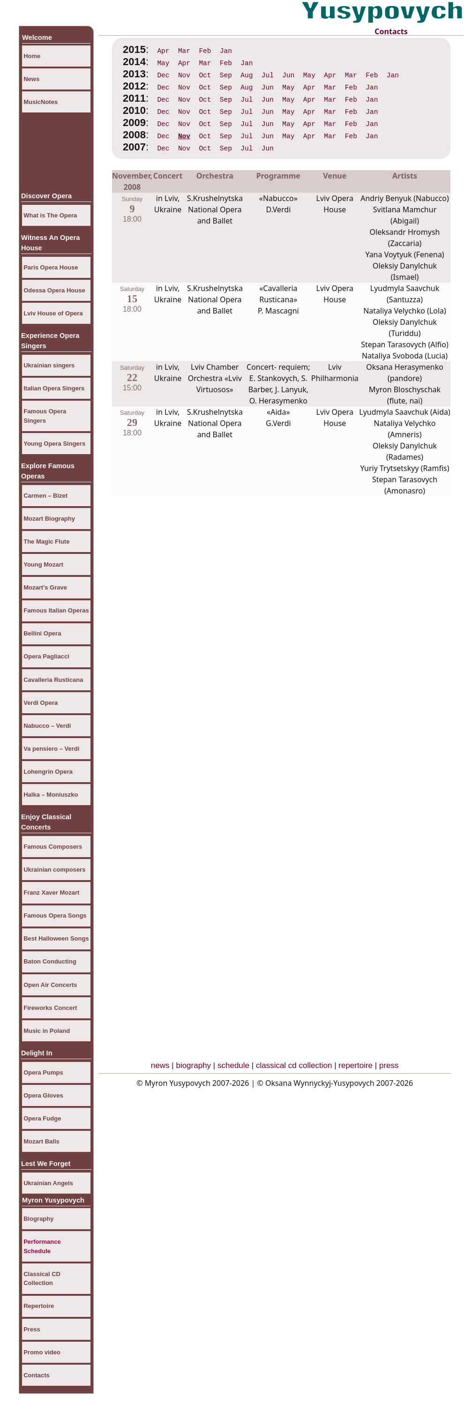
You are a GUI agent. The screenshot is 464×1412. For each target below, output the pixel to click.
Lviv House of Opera (52, 313)
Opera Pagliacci (46, 656)
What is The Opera (50, 215)
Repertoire (38, 1305)
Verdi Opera (40, 702)
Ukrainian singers (49, 365)
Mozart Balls (41, 1141)
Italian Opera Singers (53, 388)
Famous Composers (52, 846)
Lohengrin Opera (48, 771)
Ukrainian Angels (48, 1183)
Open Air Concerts (50, 984)
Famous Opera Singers (44, 416)
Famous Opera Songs (54, 915)
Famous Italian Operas (56, 610)
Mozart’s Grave (45, 587)
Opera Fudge (42, 1118)
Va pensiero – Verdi (51, 748)
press (389, 1065)
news (160, 1065)
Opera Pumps (43, 1072)
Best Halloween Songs (56, 938)
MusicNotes (40, 101)
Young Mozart (43, 564)
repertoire (355, 1065)
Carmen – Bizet (45, 495)
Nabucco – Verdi (47, 725)
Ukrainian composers (54, 869)
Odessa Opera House (54, 290)
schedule (233, 1065)
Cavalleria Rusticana (53, 679)
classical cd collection (294, 1065)
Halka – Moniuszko (50, 794)
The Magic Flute (46, 541)
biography (193, 1065)
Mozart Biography (49, 518)
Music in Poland (46, 1030)
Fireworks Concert (50, 1007)
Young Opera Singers (54, 443)
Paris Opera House (50, 267)
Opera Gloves (43, 1095)
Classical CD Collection (41, 1278)
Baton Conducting (49, 961)
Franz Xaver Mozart (51, 892)
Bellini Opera (42, 633)
